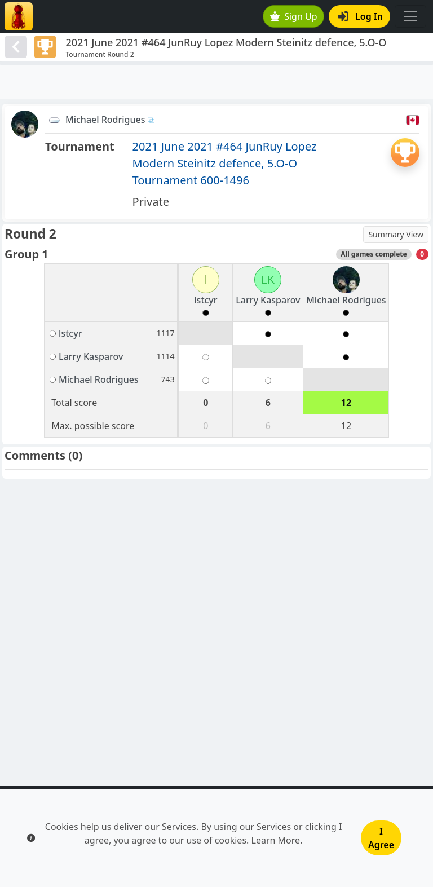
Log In (360, 16)
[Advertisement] (216, 82)
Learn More (276, 840)
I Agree (381, 838)
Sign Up (293, 16)
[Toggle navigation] (410, 16)
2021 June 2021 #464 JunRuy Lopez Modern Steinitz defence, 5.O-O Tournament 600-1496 (224, 163)
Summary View (395, 234)
